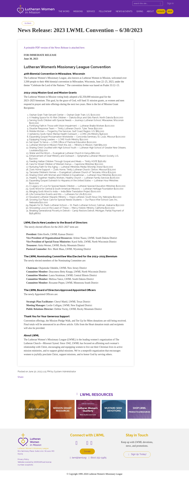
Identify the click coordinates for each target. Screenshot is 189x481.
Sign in (170, 3)
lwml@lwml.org (78, 457)
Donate (161, 11)
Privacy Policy (23, 459)
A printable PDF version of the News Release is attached (54, 47)
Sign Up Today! (137, 454)
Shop (170, 11)
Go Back (28, 23)
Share (20, 377)
